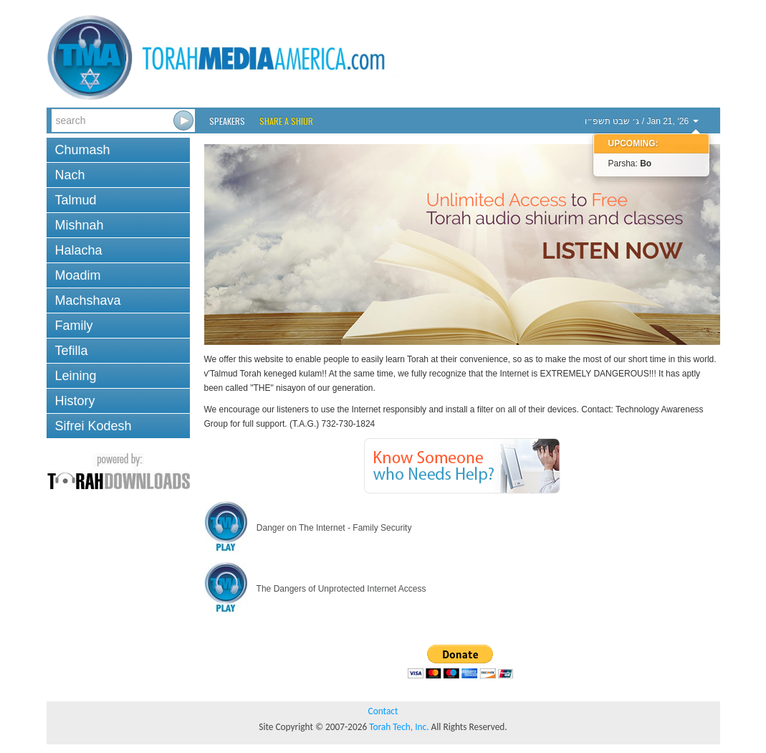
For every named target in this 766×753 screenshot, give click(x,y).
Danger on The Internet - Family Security (308, 528)
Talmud (76, 200)
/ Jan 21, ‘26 (642, 121)
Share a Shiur (286, 121)
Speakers (227, 121)
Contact (383, 711)
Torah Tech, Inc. (399, 727)
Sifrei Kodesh (93, 426)
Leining (76, 376)
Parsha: (630, 163)
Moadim (78, 275)
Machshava (88, 300)
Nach (70, 175)
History (75, 401)
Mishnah (79, 225)
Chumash (82, 150)
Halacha (78, 250)
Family (74, 325)
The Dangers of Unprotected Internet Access (315, 589)
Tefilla (71, 351)
